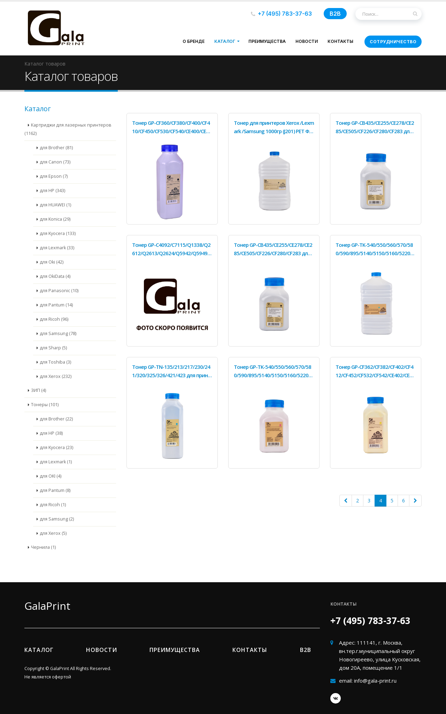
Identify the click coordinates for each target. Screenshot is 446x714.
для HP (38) (51, 433)
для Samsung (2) (57, 519)
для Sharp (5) (53, 348)
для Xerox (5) (53, 533)
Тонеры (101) (45, 405)
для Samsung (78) (58, 333)
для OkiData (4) (55, 276)
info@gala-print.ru (375, 680)
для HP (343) (52, 190)
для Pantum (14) (56, 305)
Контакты (340, 41)
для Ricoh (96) (54, 319)
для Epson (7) (54, 176)
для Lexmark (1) (56, 462)
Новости (306, 41)
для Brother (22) (56, 419)
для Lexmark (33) (57, 248)
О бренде (194, 41)
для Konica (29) (55, 219)
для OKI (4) (50, 476)
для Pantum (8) (55, 490)
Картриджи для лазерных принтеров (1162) (68, 129)
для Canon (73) (55, 162)
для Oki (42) (51, 262)
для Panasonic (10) (59, 291)
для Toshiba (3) (55, 362)
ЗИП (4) (38, 390)
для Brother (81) (56, 148)
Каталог (224, 41)
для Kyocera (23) (56, 447)
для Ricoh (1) (53, 505)
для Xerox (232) (55, 376)
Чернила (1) (43, 547)
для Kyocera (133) (58, 233)
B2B (335, 13)
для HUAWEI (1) (55, 205)
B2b (305, 650)
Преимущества (267, 41)
